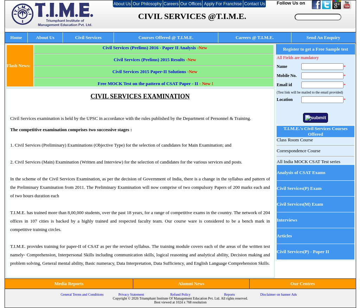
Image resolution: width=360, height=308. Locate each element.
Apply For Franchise (223, 3)
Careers (171, 3)
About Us (122, 3)
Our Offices (190, 3)
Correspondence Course (299, 150)
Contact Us (254, 3)
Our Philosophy (147, 3)
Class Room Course (295, 139)
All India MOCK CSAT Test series (308, 161)
